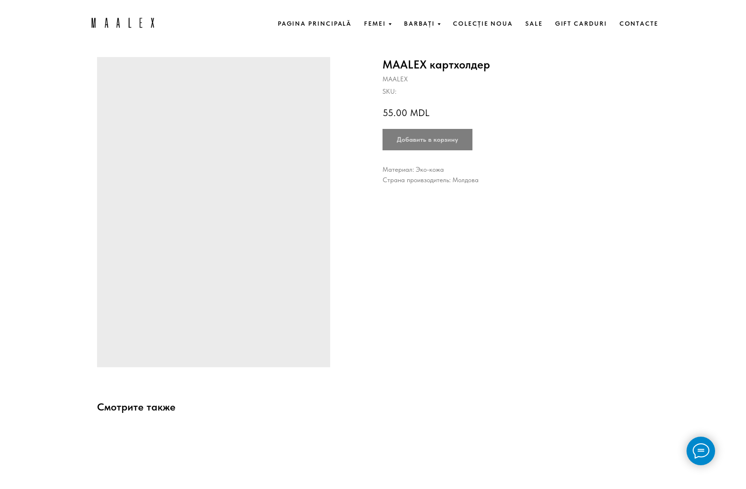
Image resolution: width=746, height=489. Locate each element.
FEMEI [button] (375, 23)
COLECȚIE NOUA (483, 23)
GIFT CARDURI (581, 23)
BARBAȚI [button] (419, 23)
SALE (534, 23)
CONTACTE (638, 23)
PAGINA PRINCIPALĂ (315, 23)
